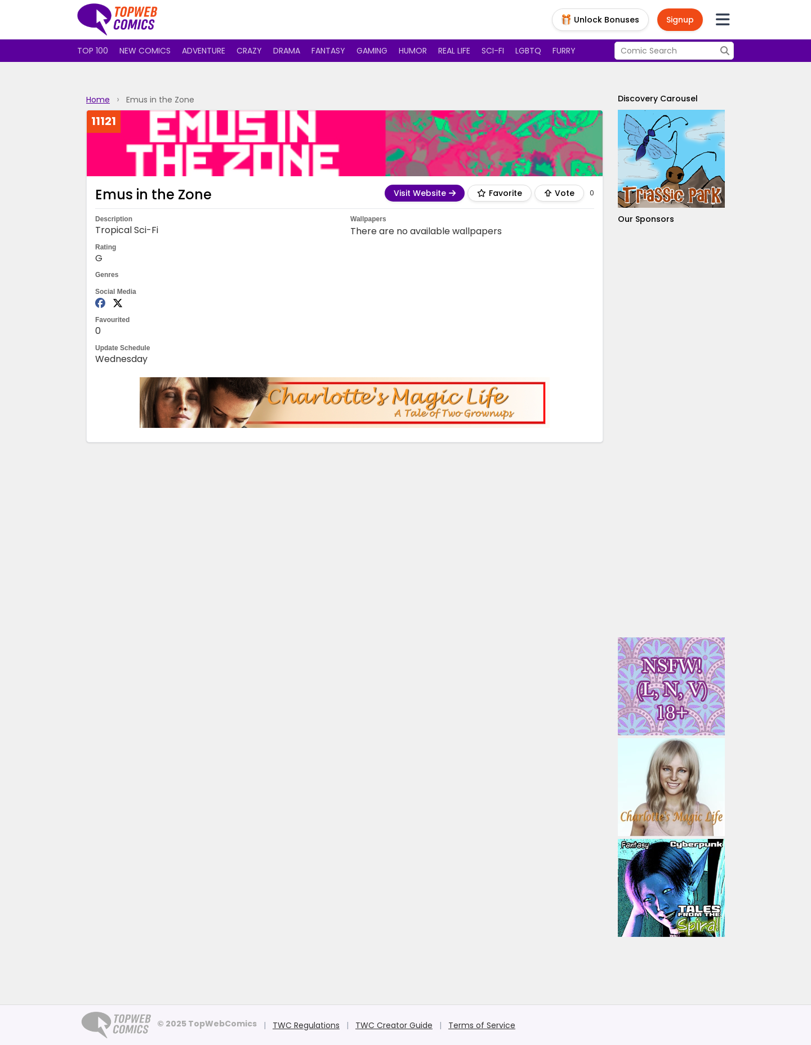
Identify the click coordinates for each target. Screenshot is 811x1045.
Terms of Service (481, 1025)
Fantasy (328, 50)
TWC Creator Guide (394, 1025)
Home (98, 99)
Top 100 (92, 50)
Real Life (454, 50)
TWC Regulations (306, 1025)
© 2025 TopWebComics (207, 1023)
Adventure (203, 50)
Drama (286, 50)
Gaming (372, 50)
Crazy (249, 50)
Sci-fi (493, 50)
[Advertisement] (671, 431)
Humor (413, 50)
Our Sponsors (646, 219)
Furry (564, 50)
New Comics (145, 50)
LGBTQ (528, 50)
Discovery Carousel (658, 98)
